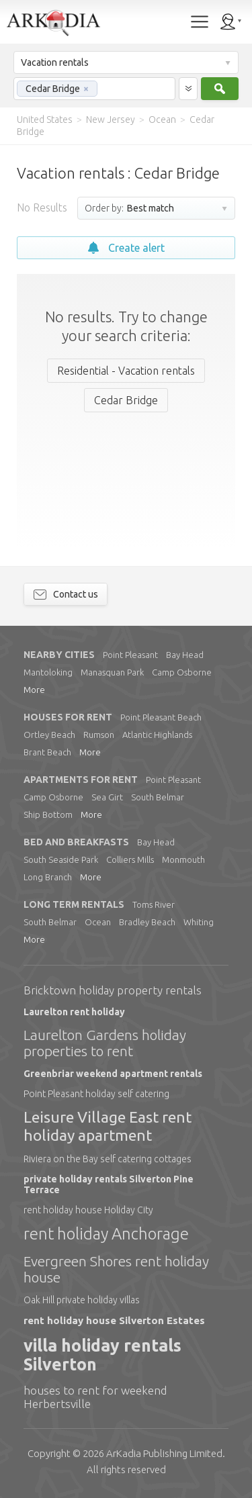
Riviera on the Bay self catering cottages (108, 1159)
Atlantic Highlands (157, 734)
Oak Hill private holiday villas (82, 1300)
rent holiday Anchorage (106, 1234)
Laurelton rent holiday (74, 1012)
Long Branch (48, 877)
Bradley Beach (147, 922)
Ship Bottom (48, 814)
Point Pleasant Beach (161, 717)
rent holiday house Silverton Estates (114, 1320)
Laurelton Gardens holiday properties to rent (105, 1043)
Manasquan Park (112, 672)
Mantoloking (48, 672)
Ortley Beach (49, 734)
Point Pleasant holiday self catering (96, 1093)
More (34, 689)
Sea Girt (107, 797)
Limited (164, 1453)
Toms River (153, 904)
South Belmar (157, 797)
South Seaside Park (61, 859)
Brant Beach (47, 752)
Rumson (98, 734)
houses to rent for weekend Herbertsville (95, 1397)
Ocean (98, 922)
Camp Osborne (182, 672)
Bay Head (185, 654)
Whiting (198, 922)
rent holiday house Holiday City (88, 1210)
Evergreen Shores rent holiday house (116, 1269)
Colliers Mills (130, 859)
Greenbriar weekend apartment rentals (113, 1073)
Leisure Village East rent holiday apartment (108, 1126)
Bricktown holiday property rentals (113, 990)
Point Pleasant (130, 654)
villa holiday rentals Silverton (102, 1355)
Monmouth (183, 859)
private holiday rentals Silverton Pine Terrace (109, 1184)
